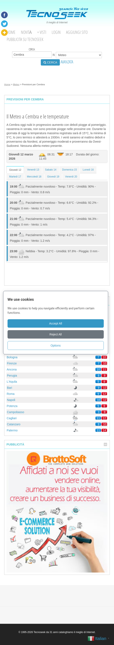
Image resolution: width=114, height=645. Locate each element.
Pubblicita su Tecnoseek (25, 39)
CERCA (50, 62)
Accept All (57, 323)
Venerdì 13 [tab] (33, 169)
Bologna (12, 357)
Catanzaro (13, 424)
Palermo (12, 430)
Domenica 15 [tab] (69, 169)
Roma (10, 393)
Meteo (16, 84)
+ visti (41, 32)
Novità (26, 32)
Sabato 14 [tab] (50, 169)
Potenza (12, 406)
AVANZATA (67, 61)
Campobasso (15, 412)
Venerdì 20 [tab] (71, 176)
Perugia (12, 375)
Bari (9, 387)
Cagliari (12, 418)
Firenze (12, 363)
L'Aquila (12, 381)
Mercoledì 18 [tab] (34, 176)
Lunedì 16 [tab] (88, 169)
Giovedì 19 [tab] (53, 176)
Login (56, 32)
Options (57, 345)
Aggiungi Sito (77, 32)
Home (11, 32)
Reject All (57, 334)
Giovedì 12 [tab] (15, 169)
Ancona (12, 369)
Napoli (11, 400)
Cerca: (32, 52)
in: (77, 55)
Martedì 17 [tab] (15, 176)
